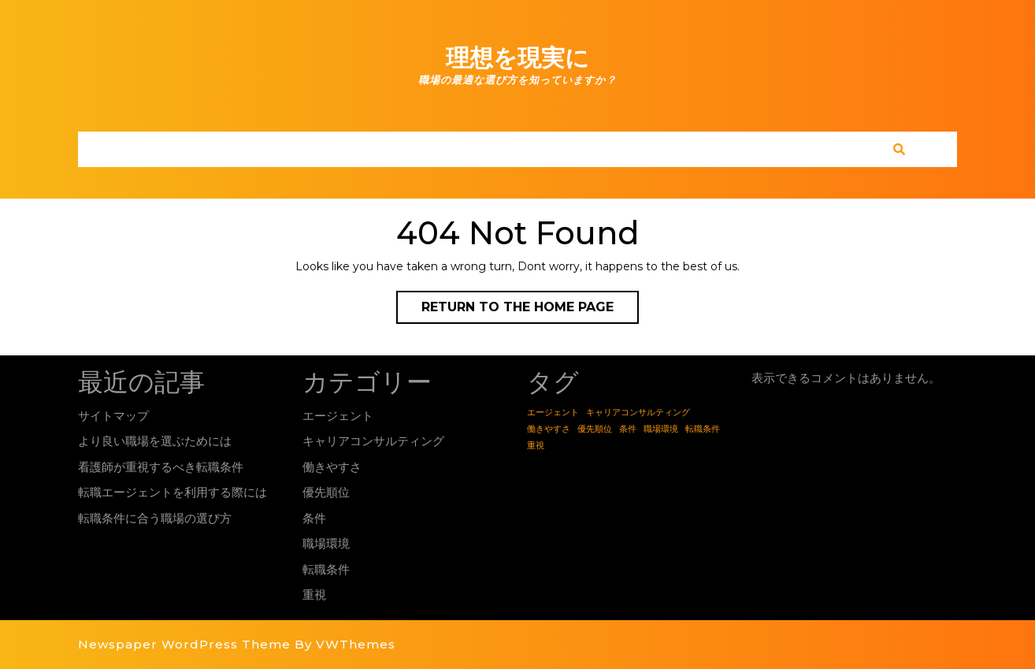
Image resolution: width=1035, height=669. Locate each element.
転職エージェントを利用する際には (172, 492)
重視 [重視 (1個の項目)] (535, 445)
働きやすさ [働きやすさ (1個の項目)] (548, 429)
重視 (314, 594)
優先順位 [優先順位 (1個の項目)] (594, 429)
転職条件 (326, 569)
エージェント (337, 415)
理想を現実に (517, 58)
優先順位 (326, 492)
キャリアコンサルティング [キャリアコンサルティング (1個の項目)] (638, 412)
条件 (314, 518)
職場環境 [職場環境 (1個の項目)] (661, 429)
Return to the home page (530, 310)
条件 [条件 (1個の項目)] (627, 429)
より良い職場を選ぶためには (155, 440)
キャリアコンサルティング (373, 440)
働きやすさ (332, 466)
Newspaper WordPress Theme (184, 644)
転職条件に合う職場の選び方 (155, 518)
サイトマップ (113, 415)
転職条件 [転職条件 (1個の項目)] (702, 429)
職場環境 (326, 543)
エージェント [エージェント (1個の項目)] (553, 412)
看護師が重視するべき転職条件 (160, 466)
